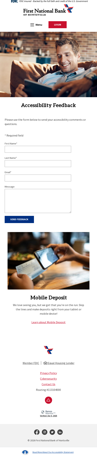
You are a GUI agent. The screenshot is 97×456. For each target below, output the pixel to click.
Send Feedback (19, 219)
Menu (36, 24)
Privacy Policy (48, 373)
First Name (11, 143)
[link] (48, 413)
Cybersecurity (48, 378)
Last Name (11, 157)
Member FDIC (31, 363)
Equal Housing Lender (58, 363)
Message (10, 186)
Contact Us (48, 384)
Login (60, 25)
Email (8, 172)
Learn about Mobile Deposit (48, 322)
